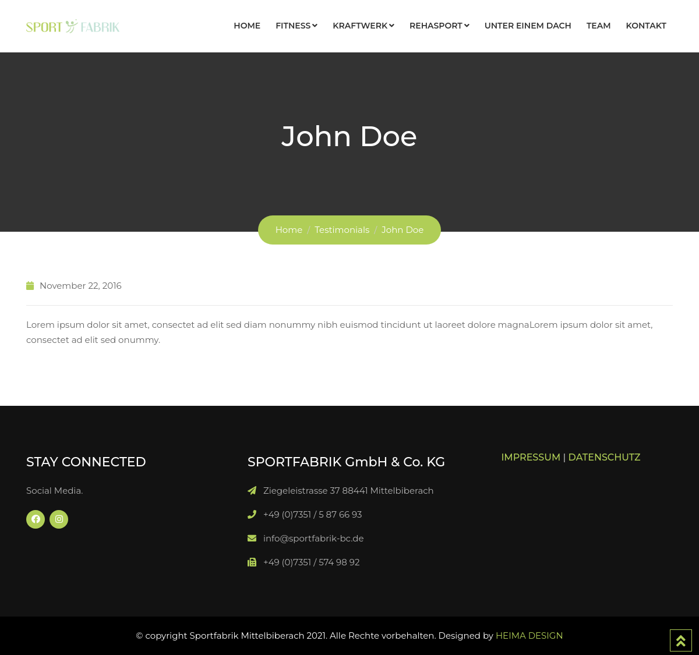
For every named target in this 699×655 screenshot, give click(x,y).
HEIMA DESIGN (529, 635)
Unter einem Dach (528, 25)
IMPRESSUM (530, 457)
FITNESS (293, 25)
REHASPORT (436, 25)
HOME (247, 25)
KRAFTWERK (360, 25)
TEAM (599, 25)
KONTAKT (646, 25)
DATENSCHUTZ (605, 457)
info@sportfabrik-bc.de (313, 538)
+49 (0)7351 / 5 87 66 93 (312, 514)
